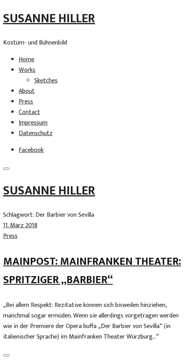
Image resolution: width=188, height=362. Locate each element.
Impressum (33, 123)
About (27, 91)
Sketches (46, 80)
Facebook (31, 150)
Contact (29, 112)
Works (27, 70)
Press (26, 101)
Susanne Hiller (49, 18)
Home (26, 59)
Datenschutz (36, 133)
